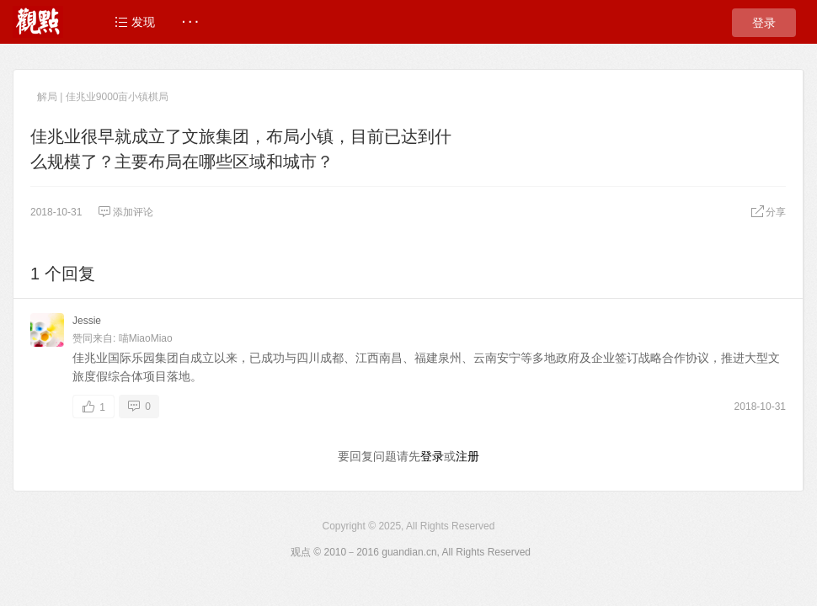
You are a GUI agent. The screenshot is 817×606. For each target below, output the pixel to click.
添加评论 (125, 212)
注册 (467, 456)
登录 (764, 22)
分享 (768, 212)
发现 (135, 22)
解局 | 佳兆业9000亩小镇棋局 (102, 97)
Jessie (86, 321)
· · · (190, 22)
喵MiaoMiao (146, 338)
